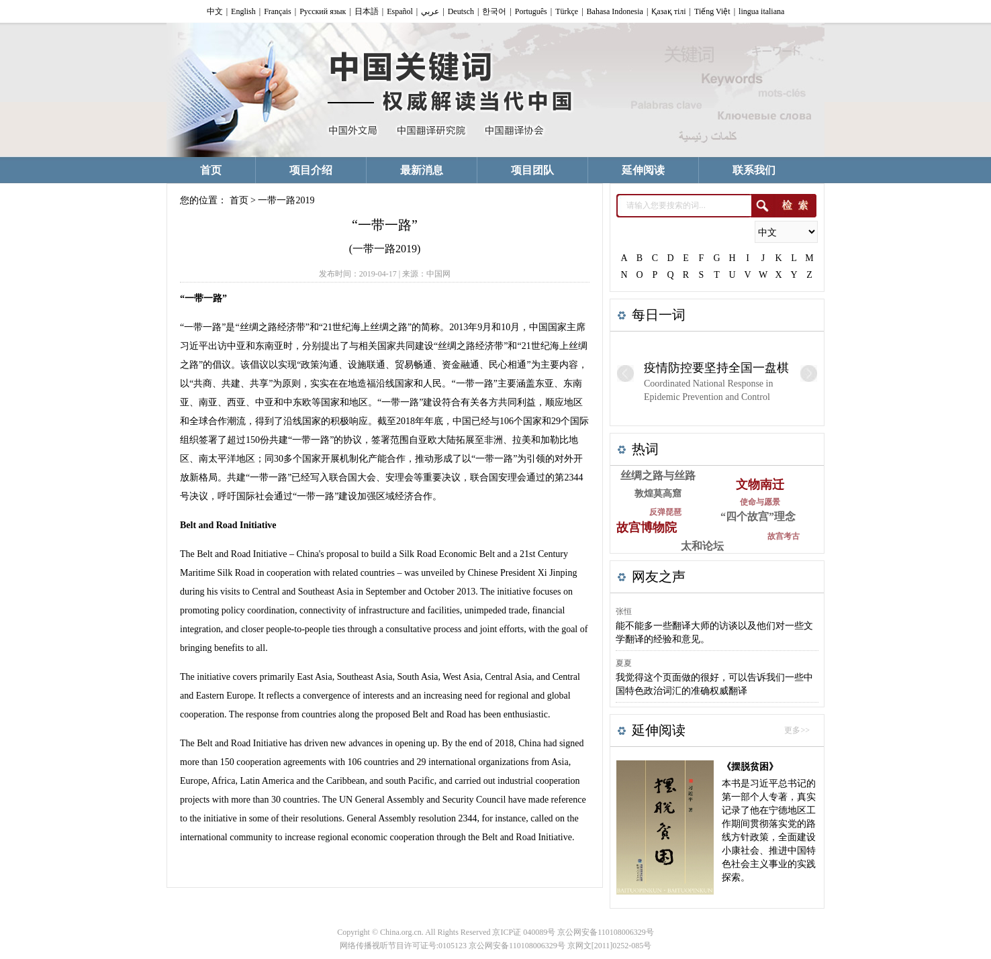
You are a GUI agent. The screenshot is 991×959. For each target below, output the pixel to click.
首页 (239, 200)
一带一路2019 (286, 200)
